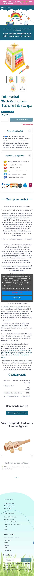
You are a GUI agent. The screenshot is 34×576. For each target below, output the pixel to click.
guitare (13, 353)
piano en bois (13, 350)
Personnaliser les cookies (22, 288)
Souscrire (26, 560)
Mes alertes (7, 550)
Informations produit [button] (19, 130)
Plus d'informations (8, 288)
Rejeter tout (17, 293)
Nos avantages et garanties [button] (18, 155)
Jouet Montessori (7, 29)
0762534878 (7, 7)
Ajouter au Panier (21, 119)
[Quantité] (5, 120)
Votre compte (9, 534)
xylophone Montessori (25, 353)
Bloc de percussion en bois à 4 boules (16, 463)
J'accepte (17, 298)
